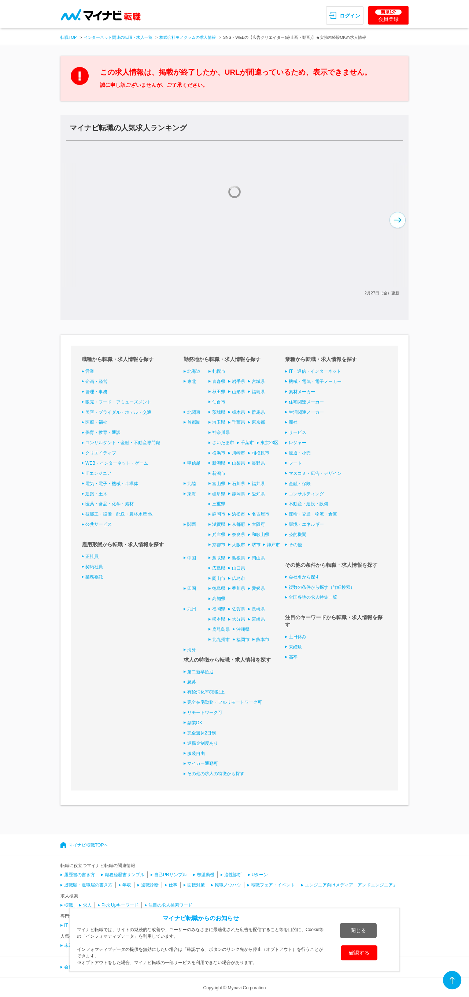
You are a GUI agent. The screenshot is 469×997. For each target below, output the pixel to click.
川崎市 (238, 452)
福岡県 (218, 608)
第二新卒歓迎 (200, 671)
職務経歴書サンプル (124, 874)
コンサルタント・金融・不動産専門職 (122, 442)
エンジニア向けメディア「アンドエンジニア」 (351, 885)
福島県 (258, 391)
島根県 (238, 558)
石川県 (238, 483)
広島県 (218, 568)
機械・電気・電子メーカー (315, 381)
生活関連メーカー (306, 412)
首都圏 (193, 422)
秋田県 (218, 391)
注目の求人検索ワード (170, 905)
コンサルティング (306, 493)
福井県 (258, 483)
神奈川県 (221, 432)
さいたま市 (223, 442)
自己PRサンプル (170, 874)
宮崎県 (258, 619)
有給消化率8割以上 (206, 692)
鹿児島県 (221, 629)
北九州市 (221, 639)
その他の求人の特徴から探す (215, 773)
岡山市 (218, 578)
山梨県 (238, 463)
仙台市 (218, 402)
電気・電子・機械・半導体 (111, 483)
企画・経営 (96, 381)
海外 (191, 649)
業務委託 (94, 577)
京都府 (238, 524)
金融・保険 (300, 483)
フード (295, 463)
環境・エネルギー (306, 524)
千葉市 (247, 442)
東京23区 (269, 442)
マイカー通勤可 (202, 763)
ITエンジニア (98, 473)
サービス (297, 432)
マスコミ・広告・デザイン (315, 473)
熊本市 (262, 639)
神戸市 (273, 544)
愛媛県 (258, 588)
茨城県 (218, 412)
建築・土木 (96, 493)
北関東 (193, 412)
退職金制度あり (202, 743)
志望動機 (205, 874)
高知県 (218, 598)
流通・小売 (300, 452)
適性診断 (233, 874)
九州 (191, 608)
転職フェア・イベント (273, 885)
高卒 (293, 657)
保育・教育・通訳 (103, 432)
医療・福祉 (96, 422)
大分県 (238, 619)
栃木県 (238, 412)
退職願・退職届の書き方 (88, 885)
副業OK (194, 722)
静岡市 (218, 514)
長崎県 (258, 608)
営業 (89, 371)
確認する (359, 953)
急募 (191, 681)
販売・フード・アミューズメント (118, 402)
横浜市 (218, 452)
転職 (68, 905)
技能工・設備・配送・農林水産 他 (118, 514)
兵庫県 (218, 534)
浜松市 (238, 514)
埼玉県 (218, 422)
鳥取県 (218, 558)
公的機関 (297, 534)
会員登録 (388, 16)
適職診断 (150, 885)
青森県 (218, 381)
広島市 (238, 578)
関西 (191, 524)
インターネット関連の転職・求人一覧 (118, 37)
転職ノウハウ (228, 885)
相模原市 (260, 452)
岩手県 (238, 381)
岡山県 (258, 558)
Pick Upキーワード (120, 905)
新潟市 (218, 473)
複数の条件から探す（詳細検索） (322, 587)
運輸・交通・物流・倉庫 (313, 514)
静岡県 (238, 493)
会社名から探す (304, 577)
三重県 (218, 503)
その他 (295, 544)
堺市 (256, 544)
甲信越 (193, 463)
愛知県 (258, 493)
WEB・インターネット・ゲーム (116, 463)
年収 (126, 885)
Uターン (260, 874)
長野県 (258, 463)
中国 (191, 558)
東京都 (258, 422)
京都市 (218, 544)
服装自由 (196, 753)
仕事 (173, 885)
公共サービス (98, 524)
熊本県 (218, 619)
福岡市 (243, 639)
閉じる (358, 930)
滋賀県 (218, 524)
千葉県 (238, 422)
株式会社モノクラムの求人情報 (187, 37)
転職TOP (68, 37)
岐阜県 (218, 493)
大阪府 (258, 524)
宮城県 (258, 381)
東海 (191, 493)
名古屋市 (260, 514)
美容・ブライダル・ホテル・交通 (118, 412)
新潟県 (218, 463)
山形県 (238, 391)
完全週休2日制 (201, 733)
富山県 (218, 483)
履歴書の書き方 (79, 874)
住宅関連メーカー (306, 402)
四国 (191, 588)
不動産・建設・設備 (308, 503)
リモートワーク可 (204, 712)
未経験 (295, 647)
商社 (293, 422)
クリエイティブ (100, 452)
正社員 (92, 556)
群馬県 (258, 412)
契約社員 (94, 566)
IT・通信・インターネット (315, 371)
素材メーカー (302, 391)
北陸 (191, 483)
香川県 (238, 588)
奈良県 (238, 534)
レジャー (297, 442)
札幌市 (218, 371)
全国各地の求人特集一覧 (313, 597)
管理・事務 (96, 391)
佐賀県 (238, 608)
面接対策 (196, 885)
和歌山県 (260, 534)
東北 (191, 381)
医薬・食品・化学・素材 (109, 503)
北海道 (193, 371)
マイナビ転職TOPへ (88, 845)
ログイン (350, 16)
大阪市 (238, 544)
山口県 (238, 568)
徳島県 (218, 588)
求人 (87, 905)
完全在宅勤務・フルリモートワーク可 (224, 702)
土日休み (297, 636)
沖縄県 (243, 629)
